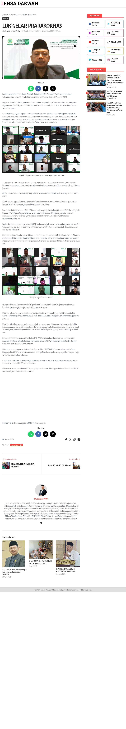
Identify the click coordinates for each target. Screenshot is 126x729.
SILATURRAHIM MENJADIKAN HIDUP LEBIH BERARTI (40, 562)
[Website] (41, 523)
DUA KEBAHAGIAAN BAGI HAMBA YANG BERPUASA (65, 570)
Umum (12, 15)
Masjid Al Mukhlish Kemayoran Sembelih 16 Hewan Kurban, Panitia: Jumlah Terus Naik (114, 107)
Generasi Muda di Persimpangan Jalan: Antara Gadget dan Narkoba (14, 572)
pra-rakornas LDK (16, 445)
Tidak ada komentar (32, 31)
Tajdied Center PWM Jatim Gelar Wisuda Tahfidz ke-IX (114, 93)
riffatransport (71, 590)
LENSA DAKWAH (19, 3)
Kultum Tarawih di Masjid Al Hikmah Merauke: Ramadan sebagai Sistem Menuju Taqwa (115, 80)
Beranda (5, 15)
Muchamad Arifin (13, 31)
